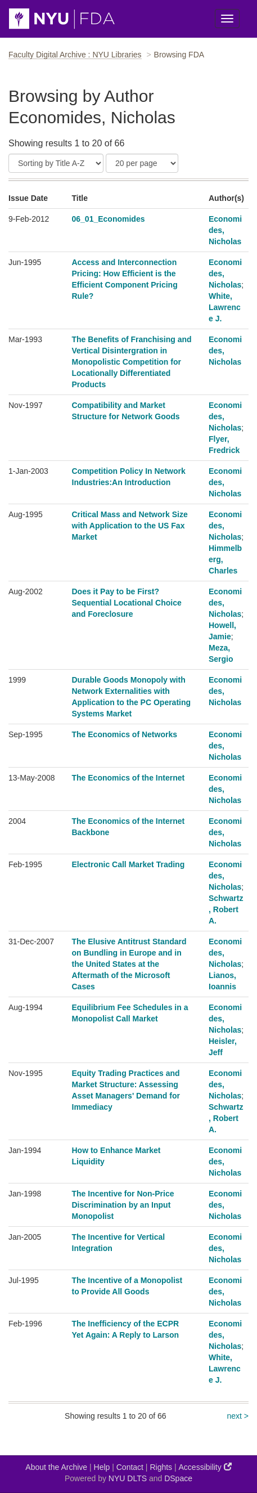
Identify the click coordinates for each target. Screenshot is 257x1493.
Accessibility (205, 1467)
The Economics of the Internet (128, 777)
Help (102, 1467)
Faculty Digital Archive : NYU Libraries (75, 54)
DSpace (178, 1478)
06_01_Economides (108, 218)
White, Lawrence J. (225, 307)
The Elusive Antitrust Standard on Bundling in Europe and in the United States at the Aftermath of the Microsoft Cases (129, 964)
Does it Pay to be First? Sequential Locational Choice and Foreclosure (127, 602)
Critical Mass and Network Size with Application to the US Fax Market (130, 525)
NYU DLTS (128, 1478)
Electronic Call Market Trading (128, 864)
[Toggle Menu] (227, 18)
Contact (129, 1467)
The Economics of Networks (124, 734)
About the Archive (56, 1467)
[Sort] (55, 163)
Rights (161, 1467)
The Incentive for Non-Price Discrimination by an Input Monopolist (123, 1205)
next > (238, 1415)
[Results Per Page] (142, 163)
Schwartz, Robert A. (226, 909)
